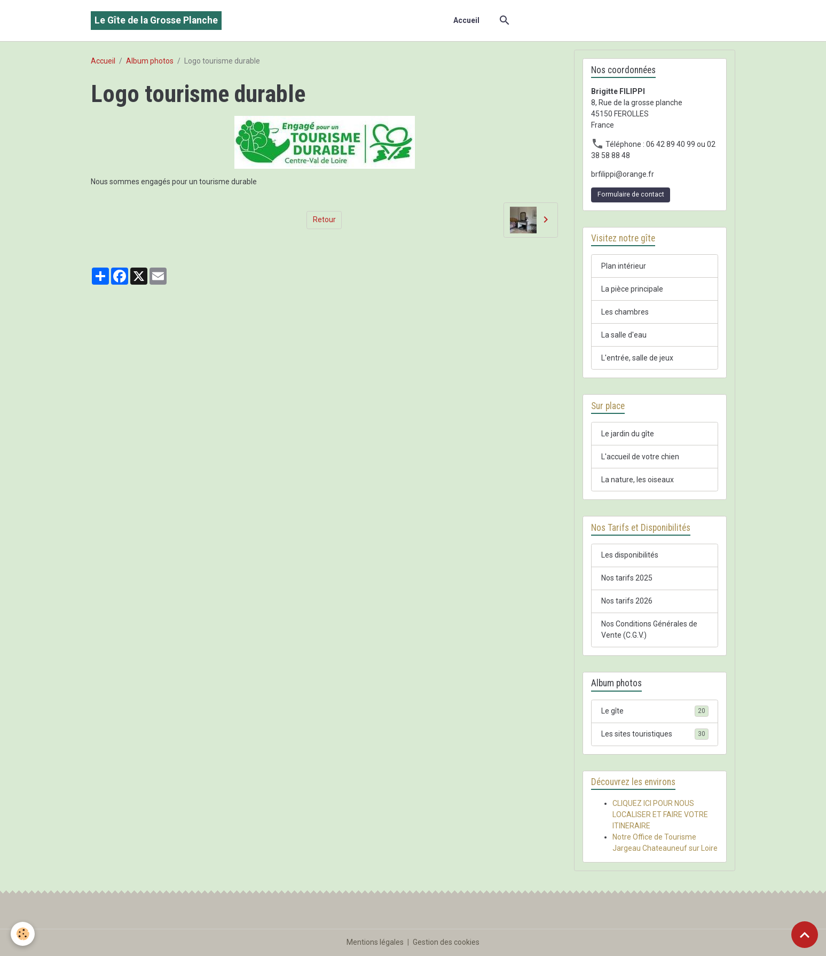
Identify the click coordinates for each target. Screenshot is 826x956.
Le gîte (655, 711)
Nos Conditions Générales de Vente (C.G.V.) (649, 629)
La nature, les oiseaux (637, 479)
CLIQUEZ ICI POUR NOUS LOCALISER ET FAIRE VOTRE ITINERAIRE (660, 814)
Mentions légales (375, 942)
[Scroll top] (804, 934)
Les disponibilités (629, 555)
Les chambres (625, 312)
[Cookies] (23, 934)
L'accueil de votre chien (640, 456)
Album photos (150, 61)
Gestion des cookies (446, 942)
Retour (324, 219)
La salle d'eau (624, 335)
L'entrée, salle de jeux (637, 358)
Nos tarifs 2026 (626, 601)
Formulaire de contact (630, 194)
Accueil (466, 20)
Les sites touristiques (655, 733)
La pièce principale (632, 289)
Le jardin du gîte (627, 433)
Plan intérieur (623, 266)
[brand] (156, 20)
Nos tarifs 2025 (626, 578)
